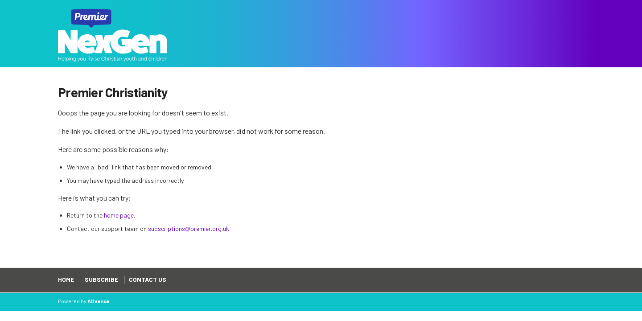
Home (66, 279)
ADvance (98, 301)
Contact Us (147, 279)
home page (119, 215)
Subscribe (101, 279)
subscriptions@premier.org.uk (188, 228)
